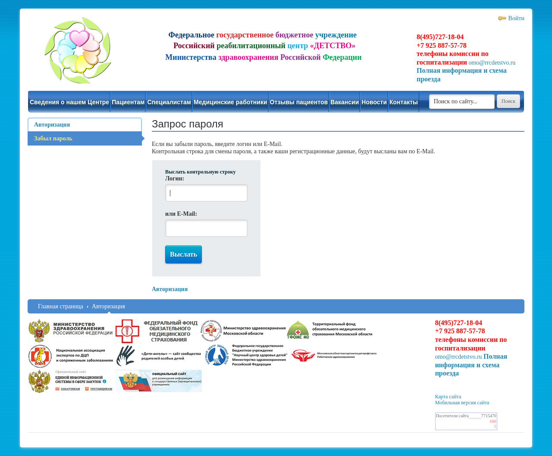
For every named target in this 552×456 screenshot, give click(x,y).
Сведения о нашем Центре (69, 102)
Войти (516, 18)
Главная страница (60, 306)
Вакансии (344, 102)
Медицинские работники (230, 102)
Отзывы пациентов (299, 102)
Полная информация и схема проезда (471, 365)
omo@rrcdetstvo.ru (491, 62)
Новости (374, 102)
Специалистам (169, 102)
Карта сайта (448, 397)
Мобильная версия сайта (462, 403)
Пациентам (128, 102)
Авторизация (108, 306)
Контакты (403, 102)
